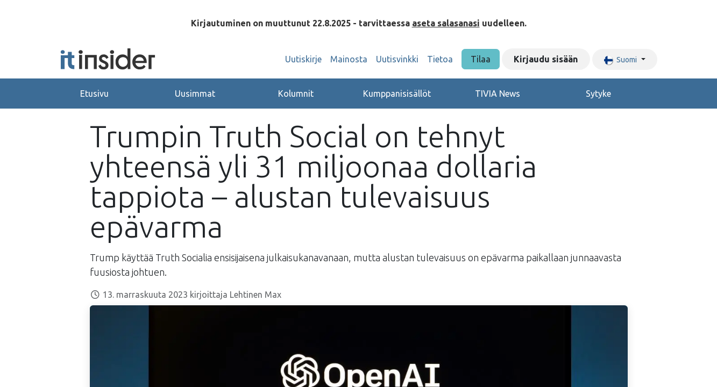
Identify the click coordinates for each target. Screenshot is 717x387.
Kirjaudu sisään (546, 59)
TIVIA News (497, 93)
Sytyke (598, 93)
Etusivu (94, 93)
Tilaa (481, 59)
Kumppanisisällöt (397, 93)
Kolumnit (296, 93)
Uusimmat (195, 93)
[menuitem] (303, 59)
